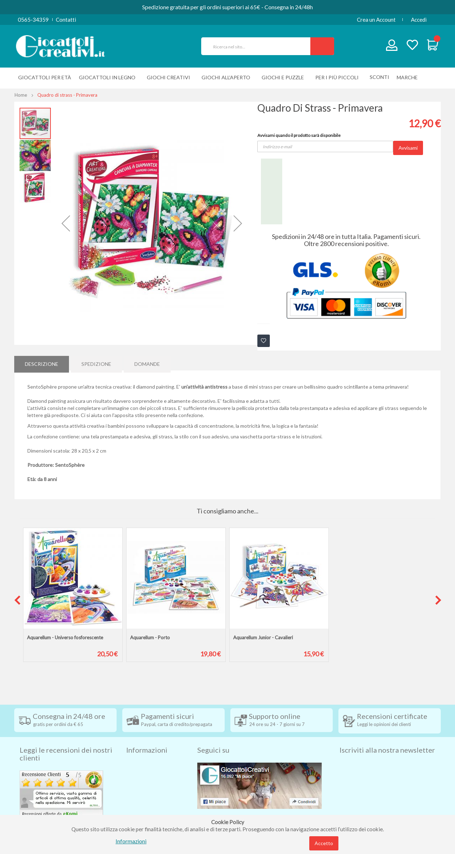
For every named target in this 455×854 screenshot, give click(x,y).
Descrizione (41, 363)
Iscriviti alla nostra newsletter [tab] (387, 738)
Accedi (419, 19)
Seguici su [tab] (213, 738)
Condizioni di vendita (151, 765)
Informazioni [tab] (146, 738)
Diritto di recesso (147, 775)
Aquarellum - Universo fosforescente (65, 637)
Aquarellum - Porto (150, 637)
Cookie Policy (142, 807)
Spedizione (96, 363)
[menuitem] (409, 77)
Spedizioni (138, 754)
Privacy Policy (143, 797)
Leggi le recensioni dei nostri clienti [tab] (66, 741)
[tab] (41, 363)
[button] (66, 223)
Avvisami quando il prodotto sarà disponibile (299, 135)
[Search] (322, 46)
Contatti (66, 19)
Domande (147, 363)
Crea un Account (376, 19)
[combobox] (258, 46)
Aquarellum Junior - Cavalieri (263, 637)
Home (21, 95)
